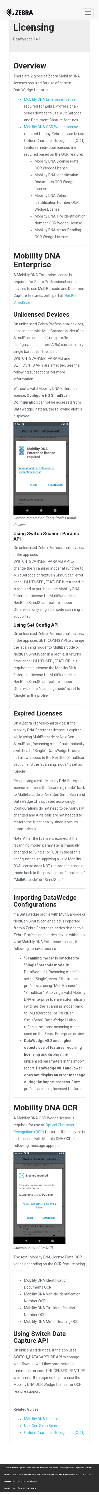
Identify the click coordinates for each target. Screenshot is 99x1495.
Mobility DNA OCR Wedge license (51, 127)
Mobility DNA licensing (42, 1419)
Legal (6, 1488)
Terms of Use (16, 1488)
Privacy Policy (30, 1488)
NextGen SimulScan (40, 1426)
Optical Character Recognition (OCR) (54, 1433)
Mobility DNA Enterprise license (50, 99)
